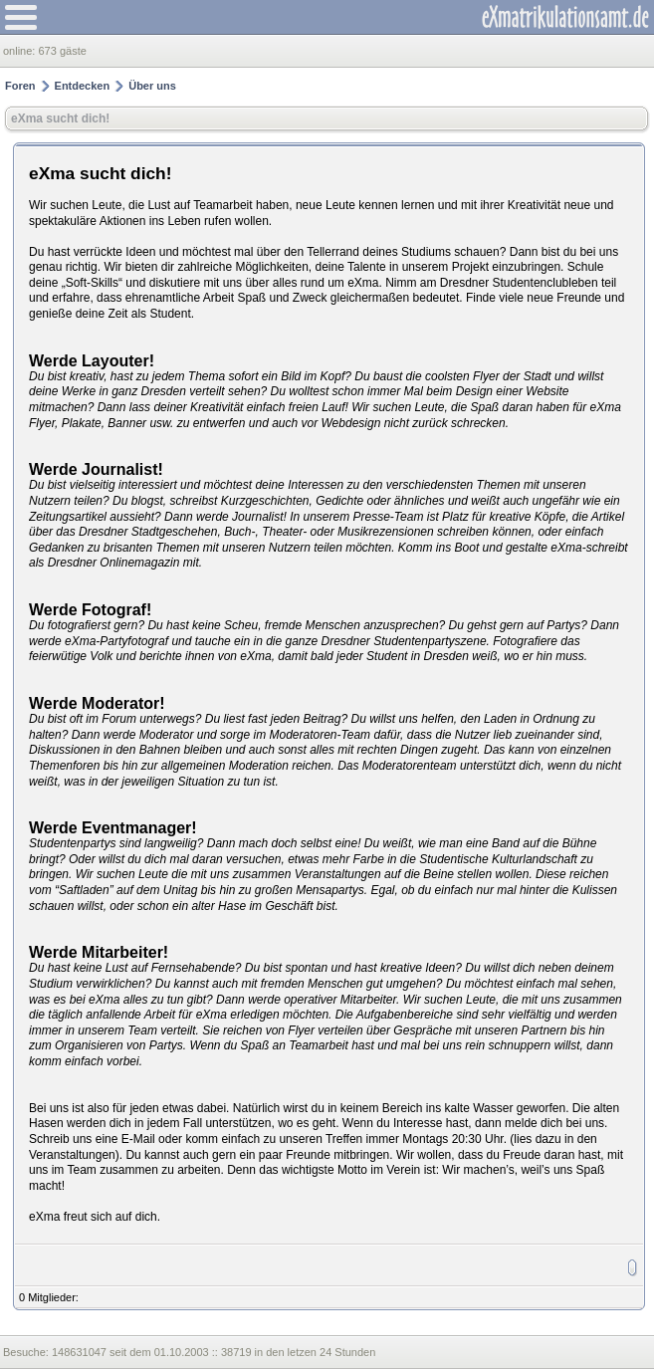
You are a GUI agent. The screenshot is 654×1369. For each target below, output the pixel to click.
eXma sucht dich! (60, 118)
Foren (20, 86)
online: (20, 51)
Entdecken (82, 86)
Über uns (152, 86)
